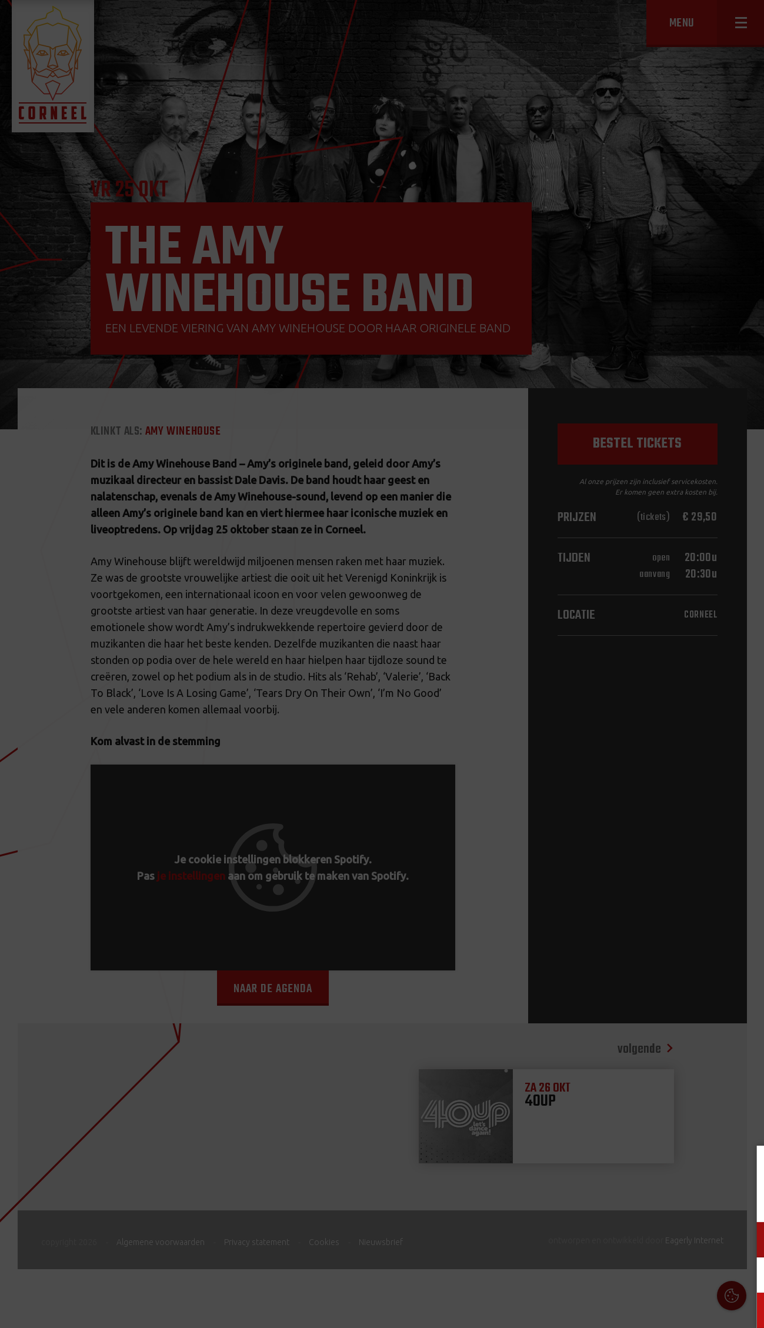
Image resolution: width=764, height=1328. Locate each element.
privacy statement (704, 1200)
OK (746, 1310)
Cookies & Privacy (621, 1168)
